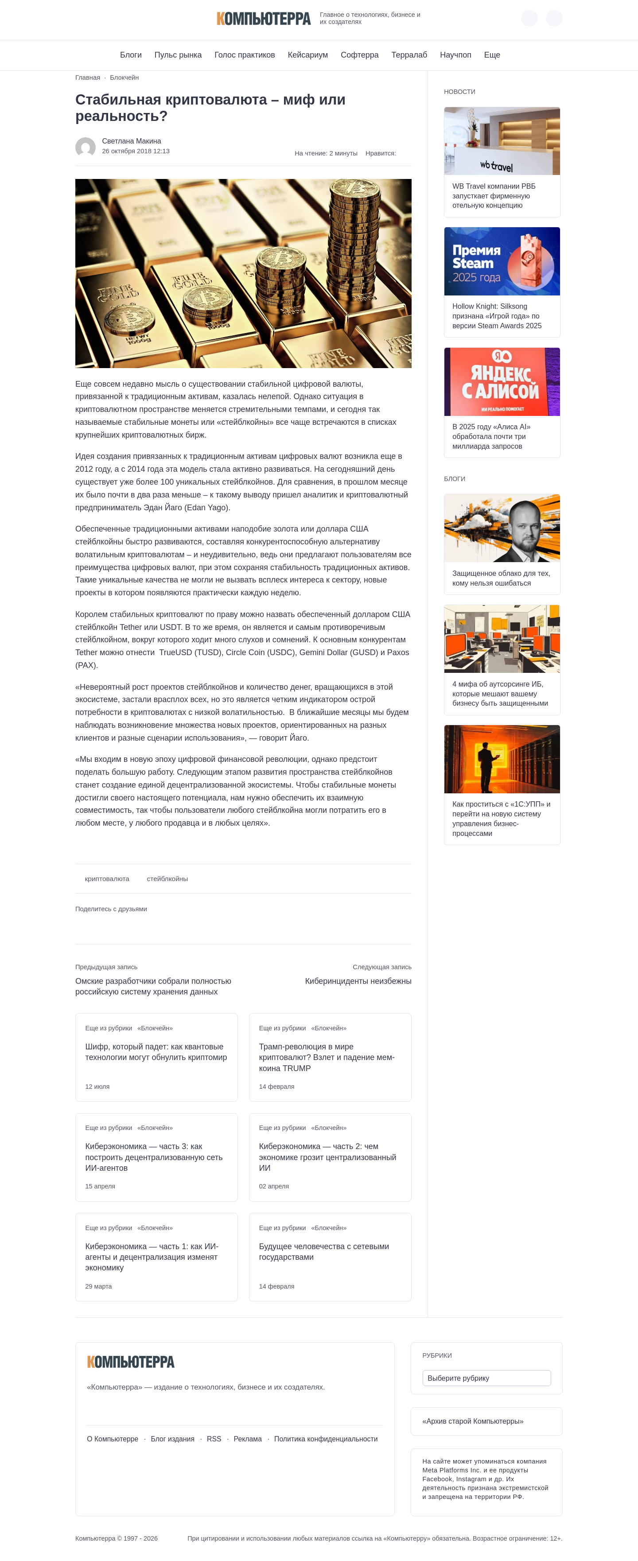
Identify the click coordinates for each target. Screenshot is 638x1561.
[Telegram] (114, 18)
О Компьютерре (112, 1439)
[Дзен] (130, 18)
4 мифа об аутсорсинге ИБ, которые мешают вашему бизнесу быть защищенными (500, 693)
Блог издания (173, 1439)
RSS (214, 1439)
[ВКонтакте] (81, 18)
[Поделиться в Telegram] (98, 925)
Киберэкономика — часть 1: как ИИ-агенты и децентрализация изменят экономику (152, 1257)
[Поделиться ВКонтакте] (81, 925)
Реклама (248, 1439)
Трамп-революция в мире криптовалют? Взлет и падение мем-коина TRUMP (327, 1057)
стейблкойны (167, 878)
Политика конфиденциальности (326, 1439)
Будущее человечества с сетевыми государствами (324, 1252)
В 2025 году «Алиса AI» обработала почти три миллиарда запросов (491, 436)
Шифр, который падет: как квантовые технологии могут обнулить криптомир (156, 1052)
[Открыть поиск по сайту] (554, 18)
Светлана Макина (131, 141)
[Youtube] (98, 18)
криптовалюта (107, 878)
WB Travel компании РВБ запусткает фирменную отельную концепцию (494, 196)
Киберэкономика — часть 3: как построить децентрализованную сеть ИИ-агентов (154, 1157)
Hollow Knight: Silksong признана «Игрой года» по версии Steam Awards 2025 (497, 316)
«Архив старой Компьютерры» (473, 1421)
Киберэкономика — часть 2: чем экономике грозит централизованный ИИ (328, 1157)
